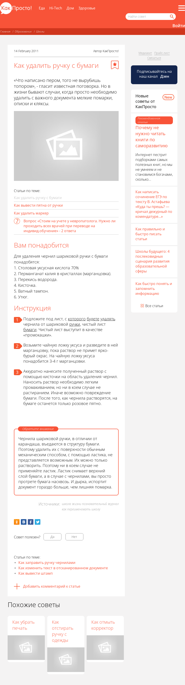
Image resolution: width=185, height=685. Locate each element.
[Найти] (171, 16)
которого (77, 318)
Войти (178, 25)
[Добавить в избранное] (115, 65)
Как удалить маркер (31, 213)
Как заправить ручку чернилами (46, 562)
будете (93, 318)
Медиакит (145, 53)
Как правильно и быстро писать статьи (150, 234)
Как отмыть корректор (103, 625)
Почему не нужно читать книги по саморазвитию (151, 136)
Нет (74, 537)
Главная (5, 31)
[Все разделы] (181, 8)
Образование (23, 31)
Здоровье (86, 8)
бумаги (30, 329)
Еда (42, 8)
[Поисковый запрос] (151, 16)
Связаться (154, 58)
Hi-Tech (55, 8)
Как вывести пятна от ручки (38, 205)
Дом (70, 8)
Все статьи (154, 305)
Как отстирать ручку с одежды (62, 631)
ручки (74, 324)
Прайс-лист (162, 53)
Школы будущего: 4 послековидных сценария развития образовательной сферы (152, 261)
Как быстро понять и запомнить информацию (153, 288)
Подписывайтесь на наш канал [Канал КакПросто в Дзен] (154, 74)
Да (52, 537)
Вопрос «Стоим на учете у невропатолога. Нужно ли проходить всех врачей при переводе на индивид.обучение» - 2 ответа (69, 225)
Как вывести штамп (35, 573)
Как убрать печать (23, 625)
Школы (40, 31)
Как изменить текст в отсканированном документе (63, 567)
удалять (107, 318)
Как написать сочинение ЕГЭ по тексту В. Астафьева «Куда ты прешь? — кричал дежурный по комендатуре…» (153, 204)
